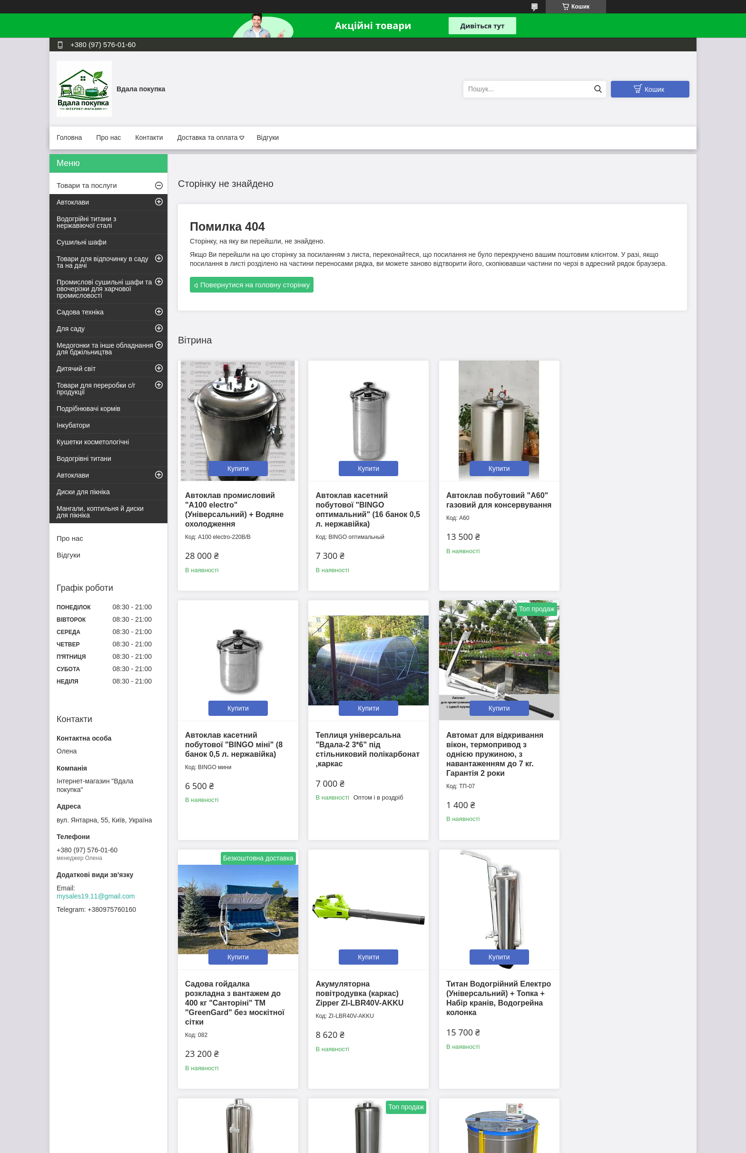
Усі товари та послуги (429, 1094)
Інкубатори (73, 425)
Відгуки (267, 137)
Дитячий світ (76, 368)
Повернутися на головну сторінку (255, 285)
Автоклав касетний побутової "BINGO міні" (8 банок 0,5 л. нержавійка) (623, 504)
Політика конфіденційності (457, 1144)
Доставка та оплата (207, 137)
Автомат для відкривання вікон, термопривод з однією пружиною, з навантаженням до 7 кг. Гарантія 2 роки (363, 752)
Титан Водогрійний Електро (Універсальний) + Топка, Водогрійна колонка (367, 991)
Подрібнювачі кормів (88, 408)
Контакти (149, 137)
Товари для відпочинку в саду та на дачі (102, 262)
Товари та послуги (87, 185)
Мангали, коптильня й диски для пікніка (100, 512)
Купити (237, 467)
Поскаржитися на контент (383, 1144)
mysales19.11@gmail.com (96, 896)
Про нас (108, 137)
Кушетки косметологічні (93, 442)
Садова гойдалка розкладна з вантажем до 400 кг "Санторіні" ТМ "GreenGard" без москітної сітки (494, 752)
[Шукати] (597, 89)
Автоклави (73, 202)
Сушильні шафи (82, 242)
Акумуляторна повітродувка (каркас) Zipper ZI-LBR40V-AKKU (618, 742)
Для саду (71, 328)
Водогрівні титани (84, 458)
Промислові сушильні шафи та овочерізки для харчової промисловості (104, 288)
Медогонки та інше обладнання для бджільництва (105, 349)
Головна (69, 137)
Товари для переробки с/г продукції (96, 388)
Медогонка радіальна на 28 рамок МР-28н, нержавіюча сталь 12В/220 (625, 991)
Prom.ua (417, 1135)
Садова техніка (80, 312)
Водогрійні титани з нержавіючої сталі (86, 222)
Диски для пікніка (83, 492)
